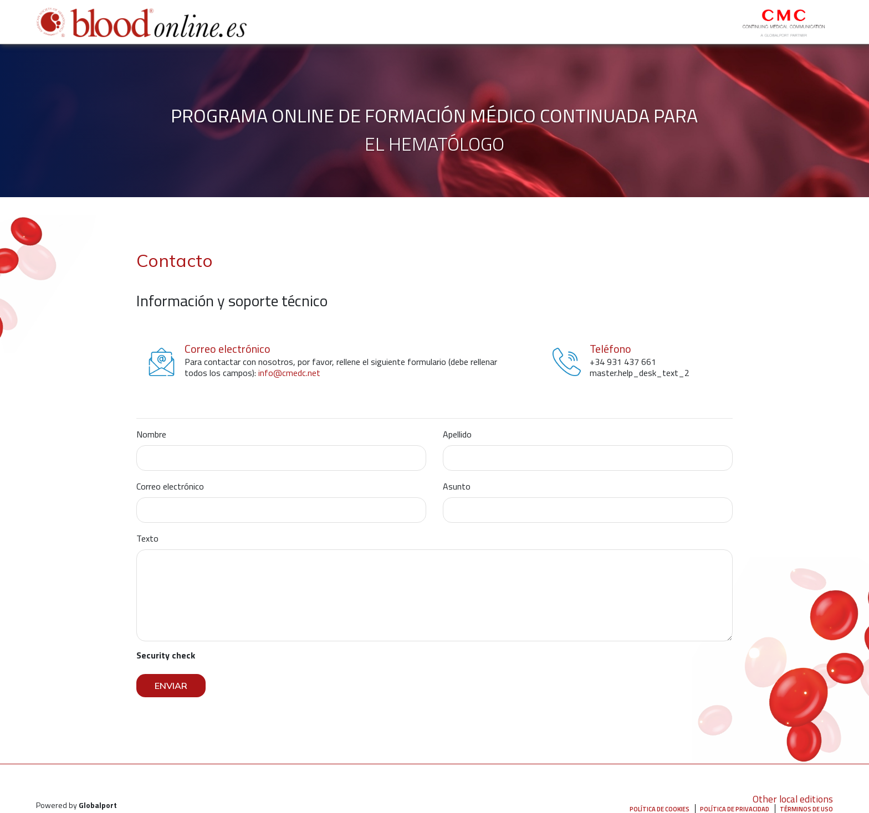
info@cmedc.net (289, 372)
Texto (147, 538)
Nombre (151, 434)
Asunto (457, 486)
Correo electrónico (170, 486)
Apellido (457, 434)
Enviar (171, 685)
